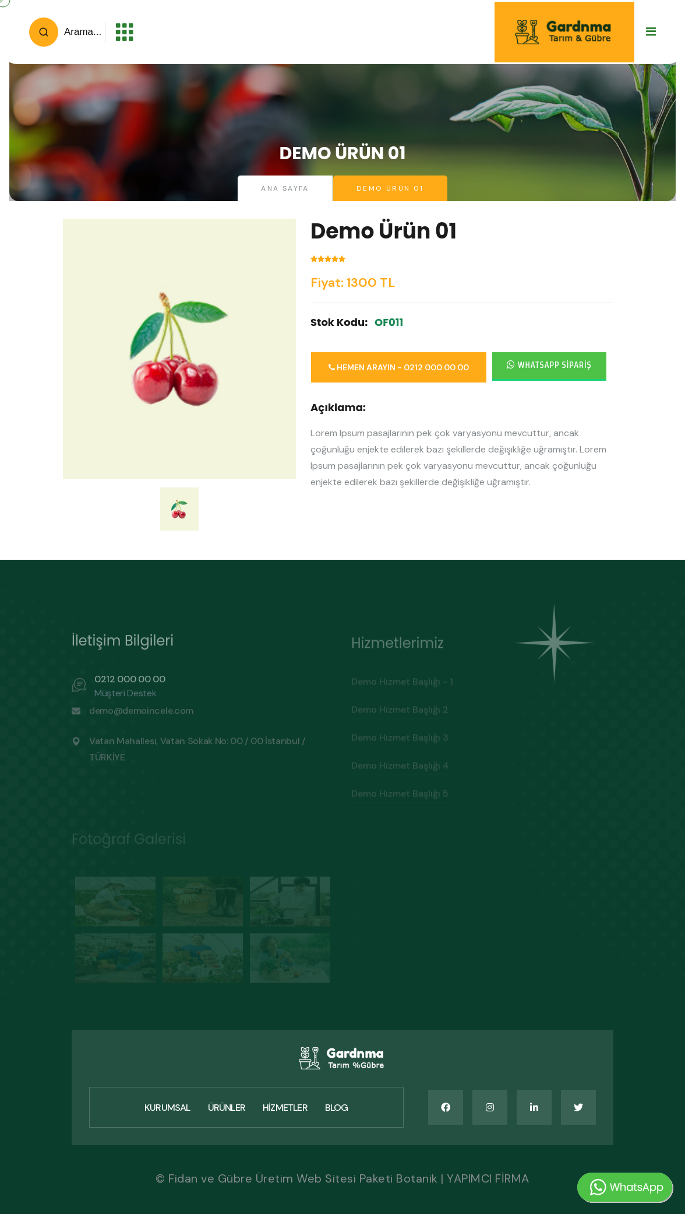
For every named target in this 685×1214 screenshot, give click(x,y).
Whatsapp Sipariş (549, 364)
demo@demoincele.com (141, 716)
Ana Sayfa (285, 188)
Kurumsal (167, 1107)
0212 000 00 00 (129, 684)
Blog (336, 1107)
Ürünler (226, 1107)
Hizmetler (285, 1107)
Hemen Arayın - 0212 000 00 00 (399, 367)
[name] (445, 1107)
